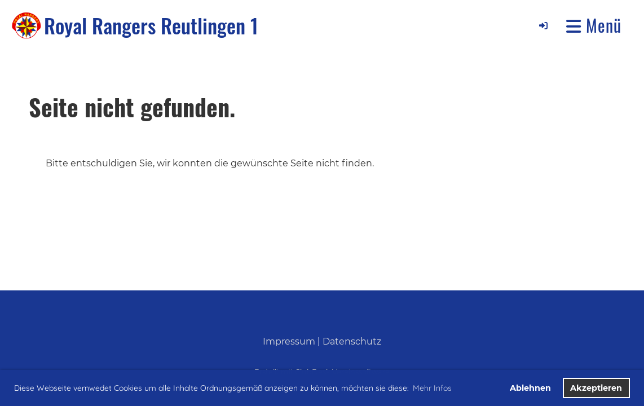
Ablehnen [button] (530, 388)
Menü (593, 25)
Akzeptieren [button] (596, 388)
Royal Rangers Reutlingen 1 (151, 25)
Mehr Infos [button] (432, 388)
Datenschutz (352, 341)
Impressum (289, 341)
